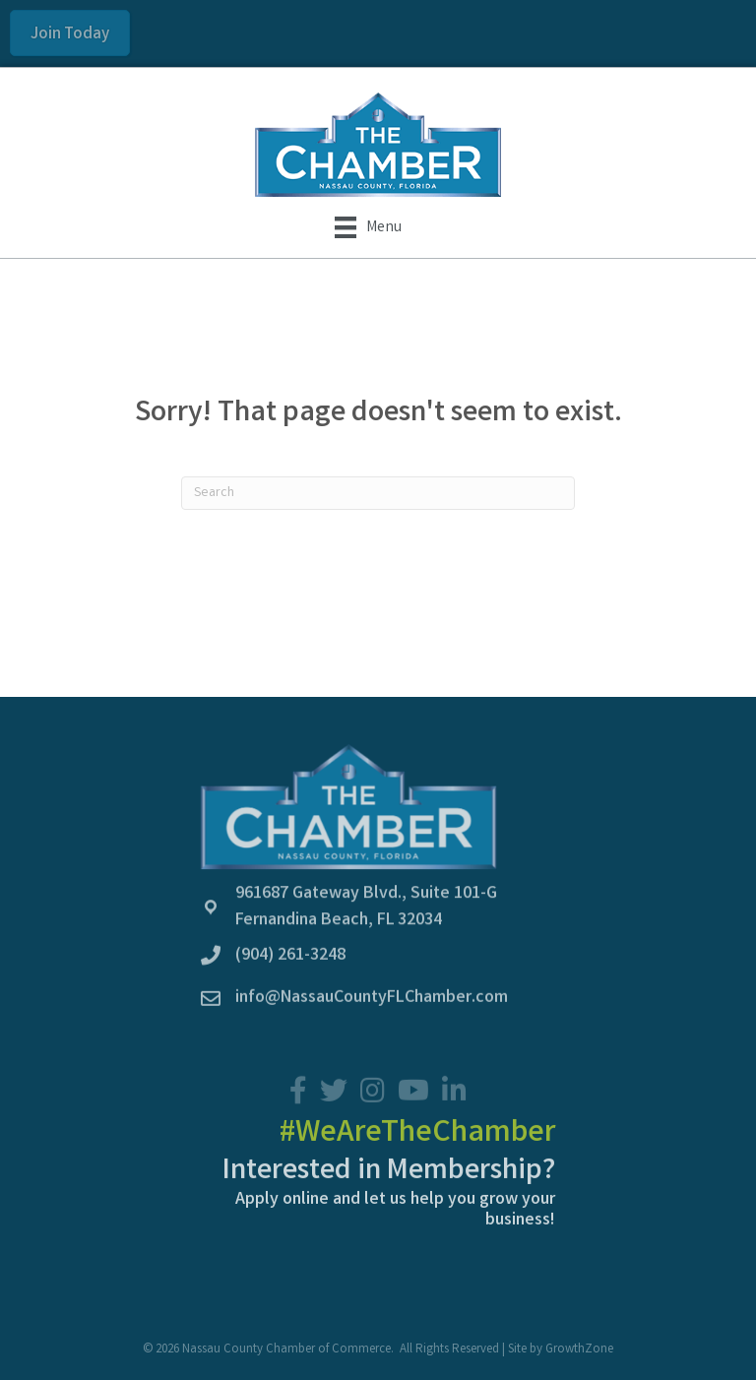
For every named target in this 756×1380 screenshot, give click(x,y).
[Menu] (368, 227)
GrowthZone (579, 1350)
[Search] (378, 493)
